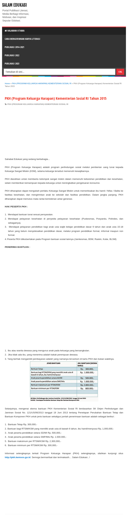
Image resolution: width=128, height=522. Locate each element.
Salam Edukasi (14, 5)
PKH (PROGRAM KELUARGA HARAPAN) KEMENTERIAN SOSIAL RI (37, 104)
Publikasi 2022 (12, 55)
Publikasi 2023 (12, 63)
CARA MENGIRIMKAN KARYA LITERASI (22, 38)
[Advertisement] (64, 131)
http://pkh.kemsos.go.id (18, 457)
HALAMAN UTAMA (14, 30)
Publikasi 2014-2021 (14, 47)
